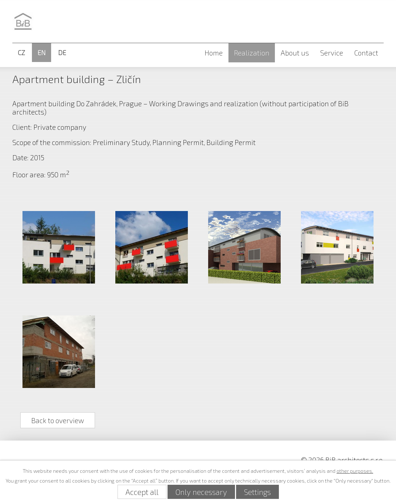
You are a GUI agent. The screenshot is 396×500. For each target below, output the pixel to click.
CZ (21, 53)
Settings (257, 491)
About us (295, 53)
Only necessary (201, 491)
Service (331, 53)
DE (62, 53)
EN (41, 53)
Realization (251, 53)
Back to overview (57, 420)
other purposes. (355, 471)
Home (214, 53)
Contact (366, 53)
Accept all (141, 491)
